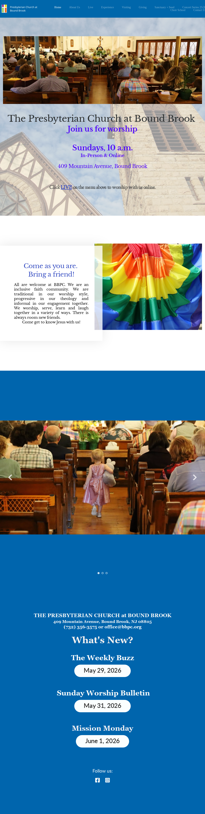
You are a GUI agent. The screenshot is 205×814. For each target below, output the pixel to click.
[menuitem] (57, 7)
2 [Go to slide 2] (102, 573)
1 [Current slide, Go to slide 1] (98, 573)
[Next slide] (195, 477)
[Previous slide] (10, 477)
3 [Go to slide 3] (107, 573)
